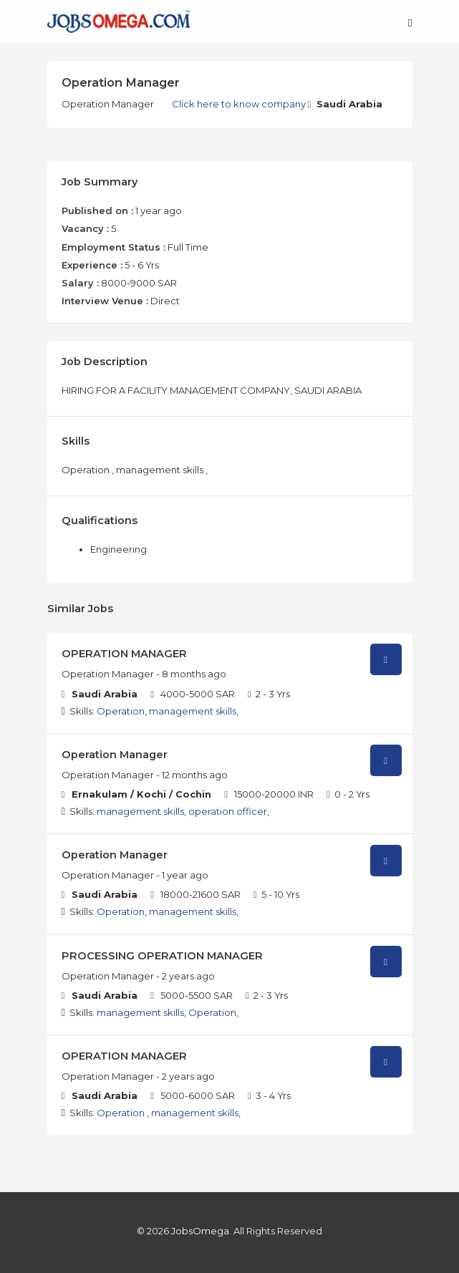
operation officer (227, 811)
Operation (121, 711)
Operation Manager (115, 754)
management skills (192, 711)
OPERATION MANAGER (124, 653)
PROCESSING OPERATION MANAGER (162, 955)
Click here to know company (240, 104)
